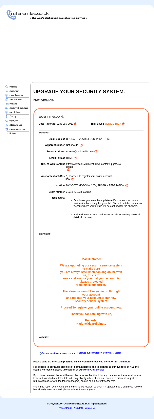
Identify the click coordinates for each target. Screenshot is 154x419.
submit (74, 389)
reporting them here (119, 361)
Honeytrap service (93, 369)
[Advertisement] (74, 51)
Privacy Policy (65, 408)
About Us (78, 408)
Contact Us (90, 408)
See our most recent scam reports (58, 353)
